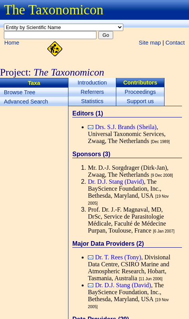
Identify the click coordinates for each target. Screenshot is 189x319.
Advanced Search (26, 101)
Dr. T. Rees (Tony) (118, 257)
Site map (150, 43)
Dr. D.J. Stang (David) (116, 181)
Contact (175, 43)
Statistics (92, 101)
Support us (140, 101)
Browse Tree (19, 92)
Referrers (92, 92)
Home (11, 43)
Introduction (92, 82)
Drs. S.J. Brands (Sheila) (125, 127)
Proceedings (140, 92)
